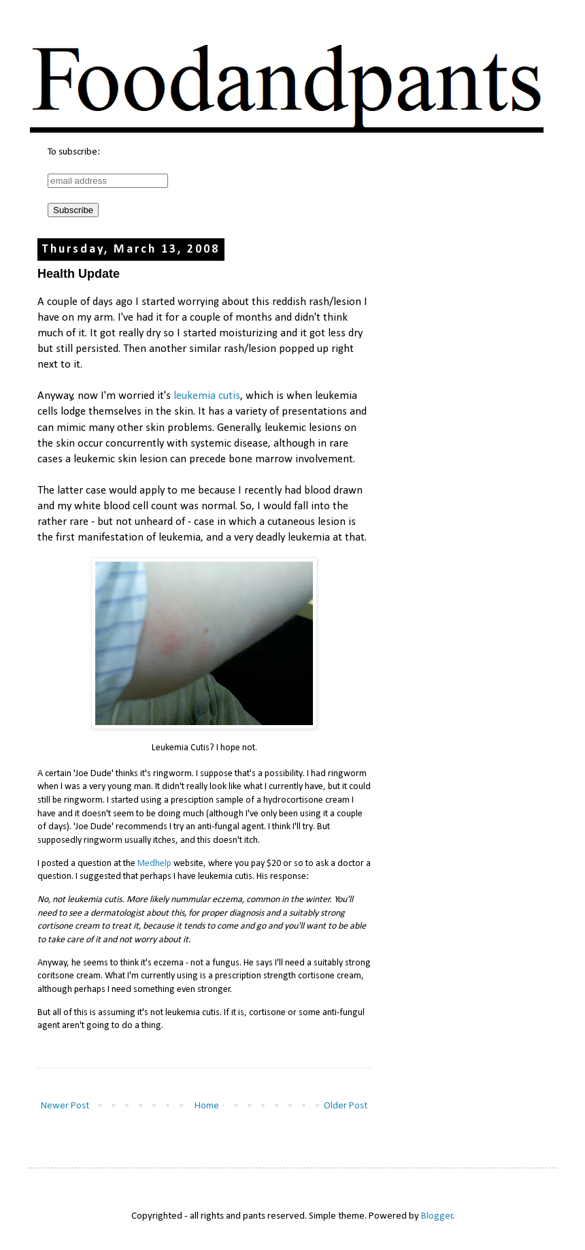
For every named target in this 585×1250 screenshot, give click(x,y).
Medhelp (154, 864)
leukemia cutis (206, 396)
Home (207, 1106)
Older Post (345, 1106)
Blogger (437, 1216)
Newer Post (65, 1106)
